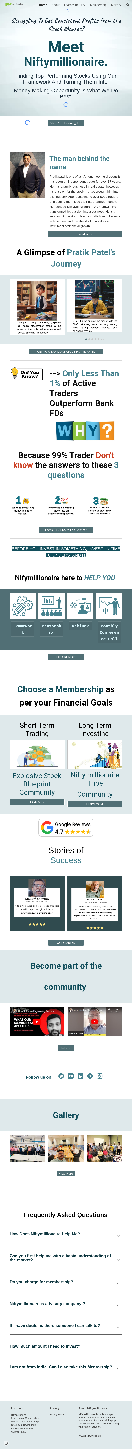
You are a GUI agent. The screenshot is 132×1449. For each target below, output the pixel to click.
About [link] (56, 5)
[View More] (66, 1173)
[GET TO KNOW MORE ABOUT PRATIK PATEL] (66, 351)
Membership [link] (98, 5)
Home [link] (43, 5)
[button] (128, 5)
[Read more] (85, 234)
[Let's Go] (66, 1048)
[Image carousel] (94, 309)
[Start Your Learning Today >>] (66, 123)
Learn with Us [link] (73, 5)
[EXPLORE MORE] (66, 657)
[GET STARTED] (66, 942)
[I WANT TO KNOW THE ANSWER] (66, 529)
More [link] (114, 5)
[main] (66, 24)
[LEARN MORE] (37, 802)
